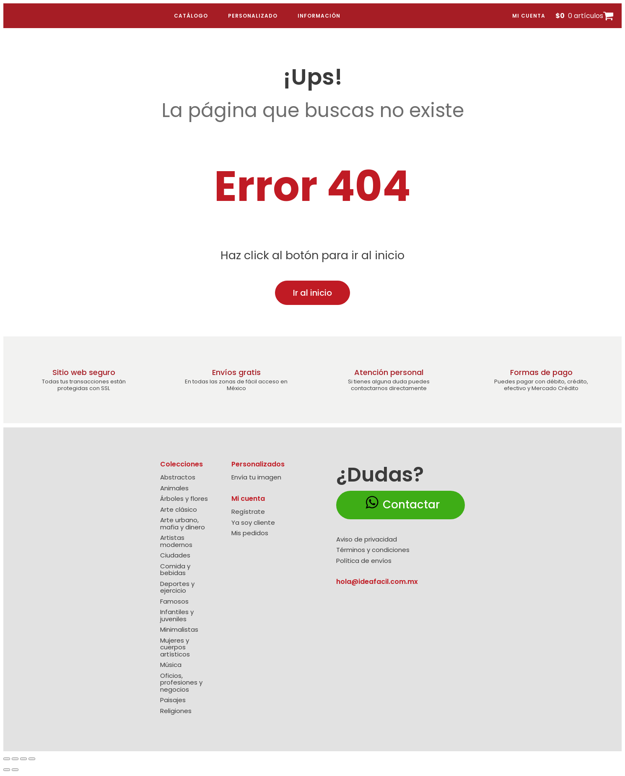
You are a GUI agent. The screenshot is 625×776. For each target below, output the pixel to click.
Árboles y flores (184, 499)
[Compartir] (23, 759)
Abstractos (177, 477)
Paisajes (173, 700)
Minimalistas (179, 629)
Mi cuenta (528, 15)
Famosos (174, 601)
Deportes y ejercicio (177, 587)
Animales (174, 488)
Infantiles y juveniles (177, 615)
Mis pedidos (249, 533)
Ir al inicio (312, 293)
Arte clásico (178, 509)
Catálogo (191, 15)
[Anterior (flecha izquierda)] (6, 769)
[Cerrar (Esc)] (32, 759)
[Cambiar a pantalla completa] (15, 759)
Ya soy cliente (253, 522)
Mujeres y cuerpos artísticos (175, 647)
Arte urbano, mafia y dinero (182, 524)
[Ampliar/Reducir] (6, 759)
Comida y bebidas (175, 570)
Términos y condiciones (373, 550)
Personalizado (252, 15)
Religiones (176, 711)
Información (319, 15)
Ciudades (175, 555)
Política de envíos (364, 561)
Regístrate (248, 512)
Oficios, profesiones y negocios (181, 682)
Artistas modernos (176, 541)
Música (171, 665)
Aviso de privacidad (366, 539)
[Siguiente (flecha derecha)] (15, 769)
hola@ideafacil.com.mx (377, 581)
